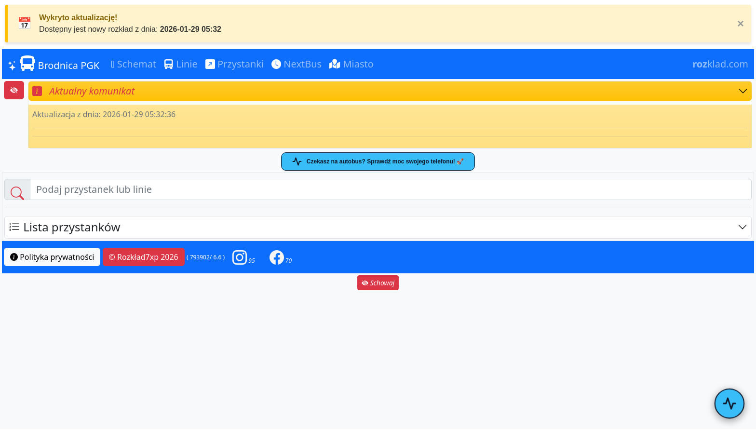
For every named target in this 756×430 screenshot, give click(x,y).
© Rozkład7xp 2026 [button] (143, 257)
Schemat (133, 63)
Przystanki (234, 63)
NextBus (296, 63)
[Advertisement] (378, 359)
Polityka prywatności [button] (52, 257)
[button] (243, 257)
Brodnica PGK (53, 63)
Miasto (351, 63)
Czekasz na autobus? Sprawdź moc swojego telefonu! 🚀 (378, 161)
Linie (181, 63)
